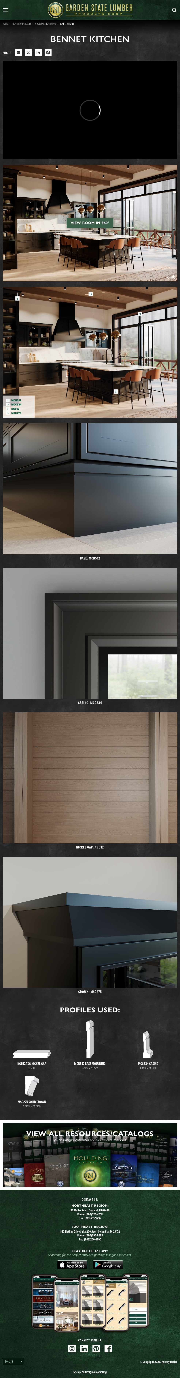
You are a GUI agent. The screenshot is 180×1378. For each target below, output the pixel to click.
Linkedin (84, 1348)
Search (174, 10)
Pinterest (96, 1348)
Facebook (108, 1348)
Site (90, 1372)
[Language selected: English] (13, 1361)
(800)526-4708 (94, 1214)
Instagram (72, 1348)
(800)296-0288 (94, 1235)
